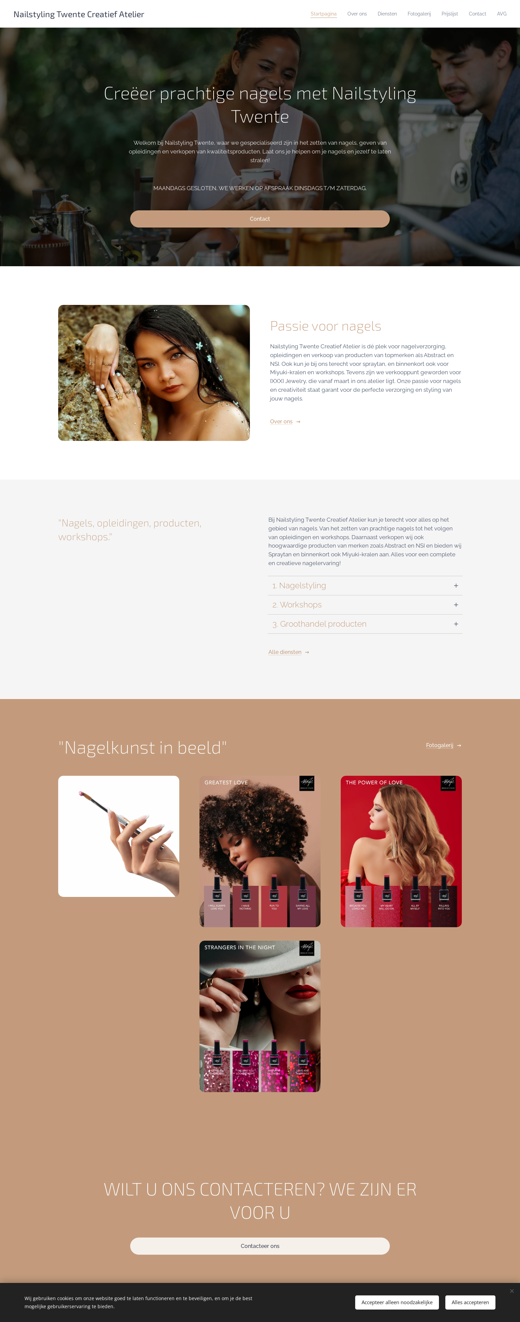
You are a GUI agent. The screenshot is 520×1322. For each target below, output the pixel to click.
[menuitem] (311, 13)
